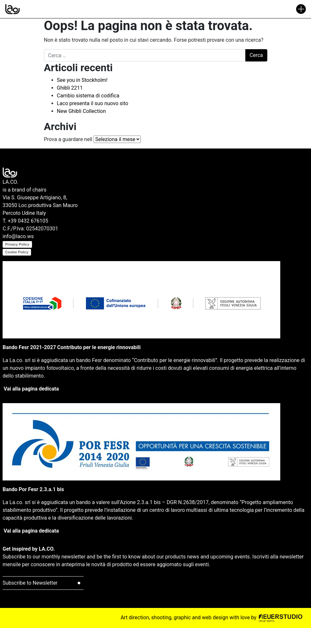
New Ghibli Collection (81, 111)
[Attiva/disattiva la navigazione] (301, 9)
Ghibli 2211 (70, 88)
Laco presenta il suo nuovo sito (92, 103)
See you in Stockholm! (82, 80)
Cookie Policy (16, 252)
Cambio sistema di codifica (88, 96)
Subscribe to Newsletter (30, 583)
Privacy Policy (17, 244)
